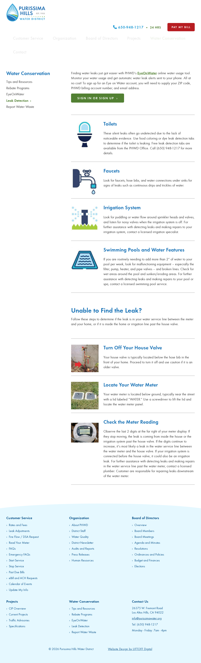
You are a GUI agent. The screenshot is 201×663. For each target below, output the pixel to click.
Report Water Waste (20, 106)
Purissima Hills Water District (26, 12)
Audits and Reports (83, 548)
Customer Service (65, 18)
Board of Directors (119, 18)
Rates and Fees (18, 525)
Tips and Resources (19, 81)
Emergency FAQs (19, 554)
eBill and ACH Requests (23, 578)
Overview (140, 525)
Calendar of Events (20, 584)
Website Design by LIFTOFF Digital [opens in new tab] (130, 649)
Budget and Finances (147, 560)
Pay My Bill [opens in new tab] (181, 8)
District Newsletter (82, 542)
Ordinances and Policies (149, 554)
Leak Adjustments (19, 531)
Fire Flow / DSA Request (24, 536)
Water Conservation (165, 18)
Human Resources (83, 560)
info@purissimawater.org (147, 618)
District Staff (79, 531)
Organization (92, 18)
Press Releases (81, 554)
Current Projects (18, 614)
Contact (189, 18)
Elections (139, 566)
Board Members (144, 531)
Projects (141, 18)
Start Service (16, 560)
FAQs (12, 548)
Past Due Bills (17, 572)
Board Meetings (144, 536)
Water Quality (80, 536)
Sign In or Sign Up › (97, 98)
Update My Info (18, 590)
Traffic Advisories (19, 620)
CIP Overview (17, 608)
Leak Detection (18, 100)
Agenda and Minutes (147, 542)
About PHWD (80, 525)
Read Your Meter (19, 542)
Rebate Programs (18, 87)
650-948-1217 (137, 9)
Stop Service (16, 566)
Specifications (17, 626)
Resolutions (141, 548)
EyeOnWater (15, 94)
